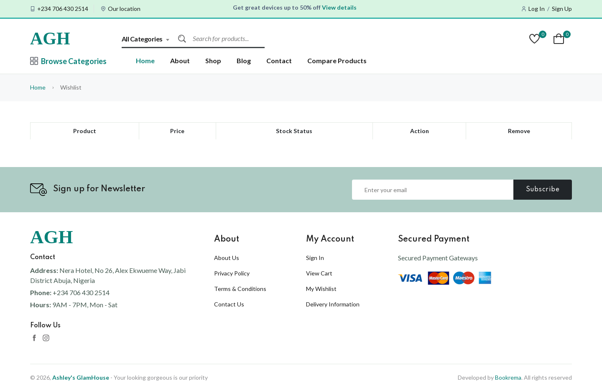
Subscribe (543, 189)
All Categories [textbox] (142, 39)
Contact (279, 60)
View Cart (319, 273)
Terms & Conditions (240, 288)
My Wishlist (321, 288)
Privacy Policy (232, 273)
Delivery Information (333, 304)
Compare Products (337, 60)
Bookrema (508, 377)
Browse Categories (68, 61)
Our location (124, 9)
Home (145, 60)
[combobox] (150, 38)
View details (339, 7)
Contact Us (229, 304)
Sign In (315, 257)
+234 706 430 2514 (62, 9)
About (180, 60)
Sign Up (562, 9)
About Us (226, 257)
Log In (536, 9)
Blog (244, 60)
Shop (213, 60)
